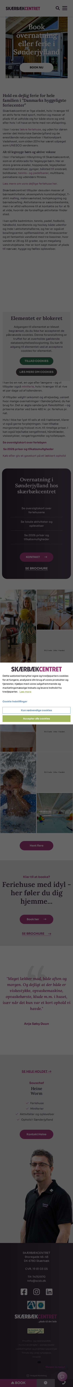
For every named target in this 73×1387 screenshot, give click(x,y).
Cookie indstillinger (15, 701)
